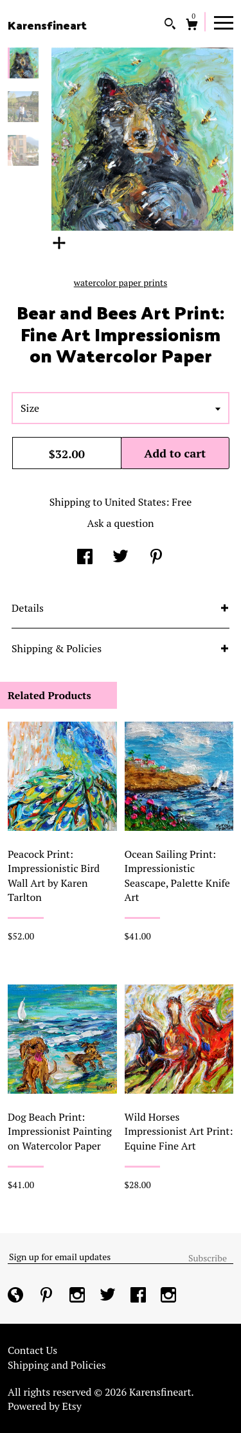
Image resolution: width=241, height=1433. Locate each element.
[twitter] (109, 1296)
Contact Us (32, 1350)
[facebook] (139, 1296)
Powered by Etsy (45, 1406)
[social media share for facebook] (85, 558)
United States (135, 502)
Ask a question (120, 523)
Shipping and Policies (57, 1365)
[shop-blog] (17, 1296)
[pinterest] (48, 1296)
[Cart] (192, 26)
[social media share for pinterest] (156, 558)
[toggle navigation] (223, 21)
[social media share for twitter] (120, 558)
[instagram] (78, 1296)
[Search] (170, 25)
